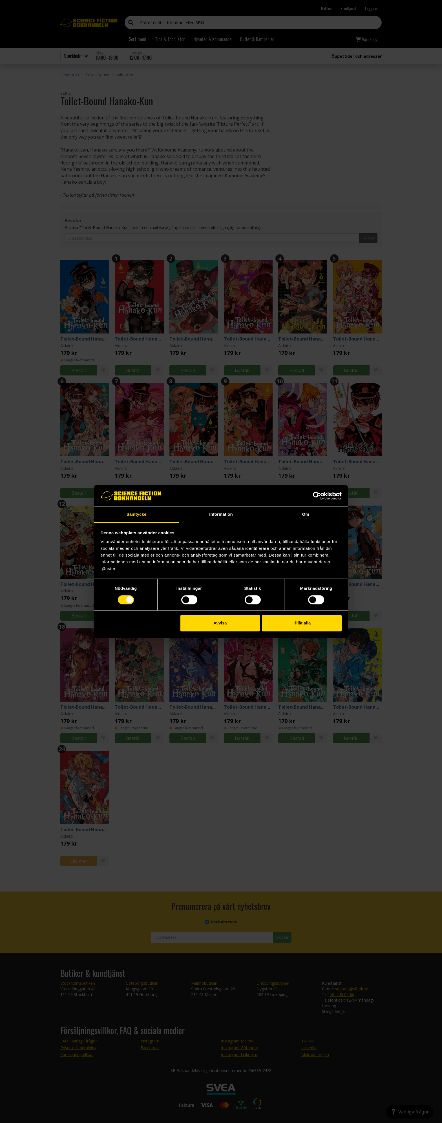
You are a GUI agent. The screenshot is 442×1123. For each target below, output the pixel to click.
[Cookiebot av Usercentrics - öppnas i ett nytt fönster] (317, 496)
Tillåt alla (302, 623)
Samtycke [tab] (137, 514)
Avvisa (220, 623)
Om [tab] (305, 514)
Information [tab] (221, 514)
